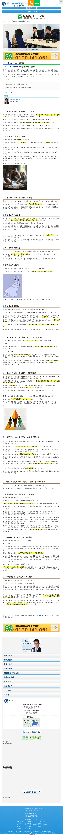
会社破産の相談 (47, 831)
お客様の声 (8, 686)
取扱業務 (29, 826)
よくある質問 (41, 821)
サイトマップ (41, 826)
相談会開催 (9, 768)
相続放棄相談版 (15, 833)
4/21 (4, 768)
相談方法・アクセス (11, 673)
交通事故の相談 (33, 833)
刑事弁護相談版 (5, 833)
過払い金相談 (19, 831)
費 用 (18, 825)
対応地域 (7, 681)
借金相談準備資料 (31, 825)
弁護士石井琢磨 (14, 99)
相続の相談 (42, 833)
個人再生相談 (28, 831)
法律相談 (40, 615)
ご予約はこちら (31, 11)
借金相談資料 (9, 677)
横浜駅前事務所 (7, 767)
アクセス (19, 826)
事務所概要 (8, 655)
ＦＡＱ (8, 21)
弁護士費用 (8, 668)
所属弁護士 (8, 660)
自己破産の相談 (9, 831)
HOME (3, 21)
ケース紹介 (8, 690)
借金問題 (29, 823)
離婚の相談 (24, 833)
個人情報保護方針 (42, 825)
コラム (39, 823)
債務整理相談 (37, 831)
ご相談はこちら (21, 828)
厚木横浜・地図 (31, 8)
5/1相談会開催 (7, 743)
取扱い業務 (8, 664)
